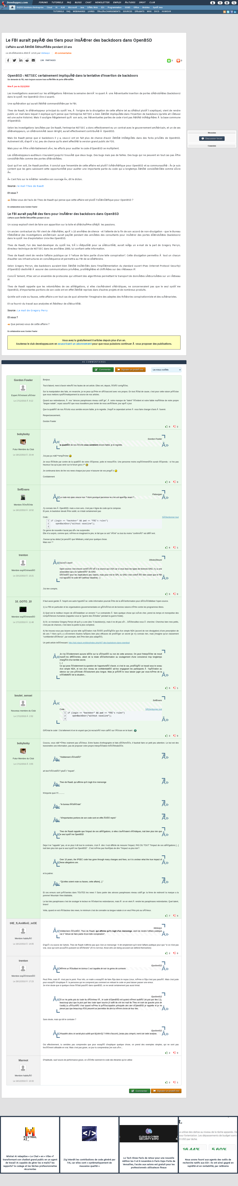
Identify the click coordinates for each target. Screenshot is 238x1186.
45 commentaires (63, 53)
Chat (88, 2)
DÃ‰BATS (139, 11)
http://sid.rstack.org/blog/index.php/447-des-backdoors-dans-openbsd (99, 643)
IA (56, 7)
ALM (63, 7)
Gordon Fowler (23, 380)
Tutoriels (57, 2)
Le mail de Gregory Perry (32, 310)
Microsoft (72, 7)
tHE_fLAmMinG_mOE (23, 923)
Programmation (114, 7)
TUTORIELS (58, 11)
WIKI (149, 11)
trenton (23, 555)
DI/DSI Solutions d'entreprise (30, 7)
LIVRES (91, 11)
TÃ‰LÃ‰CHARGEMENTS (108, 11)
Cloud (49, 7)
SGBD (127, 7)
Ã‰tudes (130, 2)
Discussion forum (211, 138)
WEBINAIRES (79, 11)
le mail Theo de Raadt (30, 186)
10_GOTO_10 (23, 601)
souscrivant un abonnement (75, 344)
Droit (142, 2)
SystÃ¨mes (158, 7)
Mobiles (146, 7)
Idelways (45, 53)
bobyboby (23, 434)
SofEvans (23, 489)
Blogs (78, 2)
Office (136, 7)
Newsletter (102, 2)
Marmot (23, 1060)
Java (82, 7)
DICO (156, 11)
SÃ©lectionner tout (170, 517)
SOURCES (127, 11)
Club (152, 2)
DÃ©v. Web (92, 7)
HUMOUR (166, 11)
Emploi (117, 2)
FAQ (69, 2)
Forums (43, 2)
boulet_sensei (23, 695)
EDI (102, 7)
